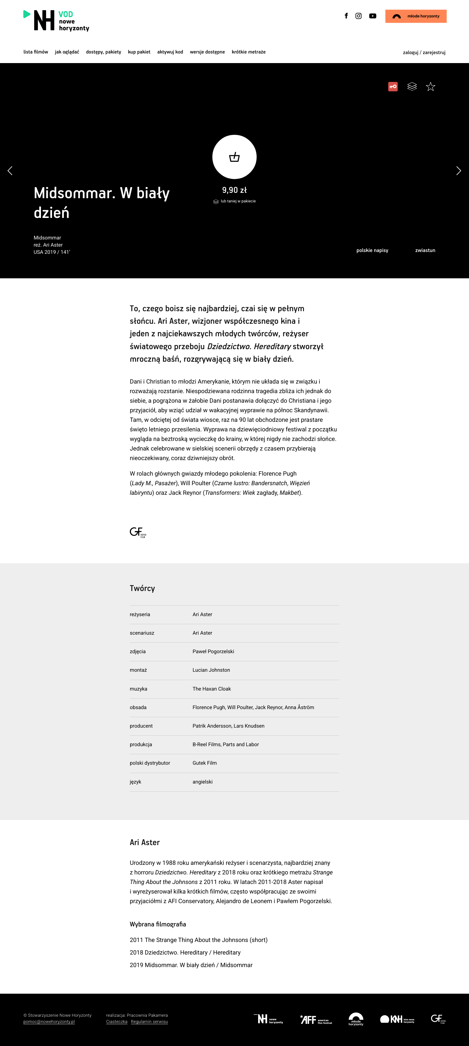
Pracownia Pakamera (147, 1015)
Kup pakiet (139, 52)
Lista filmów (35, 52)
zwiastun (425, 251)
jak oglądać (67, 52)
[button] (458, 170)
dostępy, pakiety (103, 52)
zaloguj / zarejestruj (424, 53)
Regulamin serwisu (149, 1021)
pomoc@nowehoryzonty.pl (49, 1021)
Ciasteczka (116, 1021)
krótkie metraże (249, 52)
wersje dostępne (207, 52)
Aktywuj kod (170, 52)
